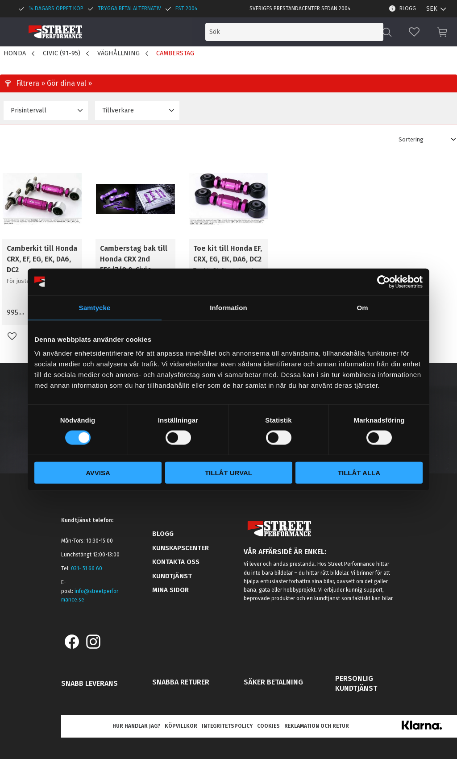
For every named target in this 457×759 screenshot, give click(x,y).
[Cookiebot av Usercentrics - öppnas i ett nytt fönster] (384, 281)
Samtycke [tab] (95, 307)
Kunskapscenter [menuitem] (180, 548)
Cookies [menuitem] (268, 726)
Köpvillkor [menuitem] (181, 726)
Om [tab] (362, 307)
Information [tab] (228, 307)
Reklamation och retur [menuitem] (316, 726)
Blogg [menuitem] (407, 8)
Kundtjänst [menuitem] (172, 576)
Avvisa (98, 473)
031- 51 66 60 (86, 568)
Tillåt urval (228, 473)
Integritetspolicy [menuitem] (227, 726)
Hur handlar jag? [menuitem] (136, 726)
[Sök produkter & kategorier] (309, 32)
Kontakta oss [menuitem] (175, 562)
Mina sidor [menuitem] (170, 590)
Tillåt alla (359, 473)
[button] (414, 31)
